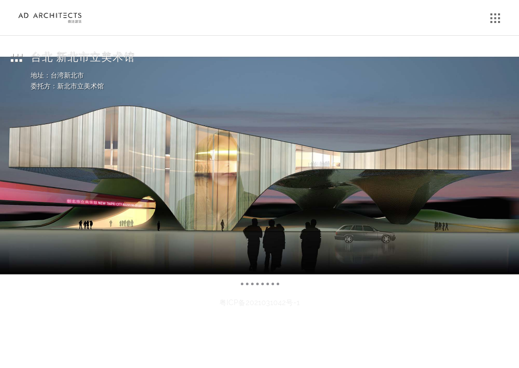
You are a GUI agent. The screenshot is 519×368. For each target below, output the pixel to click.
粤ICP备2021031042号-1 (259, 302)
